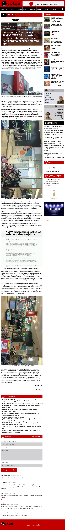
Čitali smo (45, 9)
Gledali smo (53, 9)
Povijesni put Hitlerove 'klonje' (53, 179)
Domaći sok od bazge (51, 166)
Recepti (50, 162)
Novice (10, 15)
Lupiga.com (49, 220)
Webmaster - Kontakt (23, 524)
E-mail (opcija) (21, 464)
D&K (7, 9)
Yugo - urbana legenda (52, 181)
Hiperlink (19, 9)
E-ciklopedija (53, 176)
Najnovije (48, 14)
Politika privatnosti (52, 524)
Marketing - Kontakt (38, 524)
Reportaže (33, 9)
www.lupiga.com (36, 525)
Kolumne (25, 9)
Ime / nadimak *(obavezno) (21, 443)
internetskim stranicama (24, 113)
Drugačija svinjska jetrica (52, 171)
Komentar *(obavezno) (21, 453)
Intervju (39, 9)
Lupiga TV (12, 9)
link (2, 499)
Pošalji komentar (8, 470)
